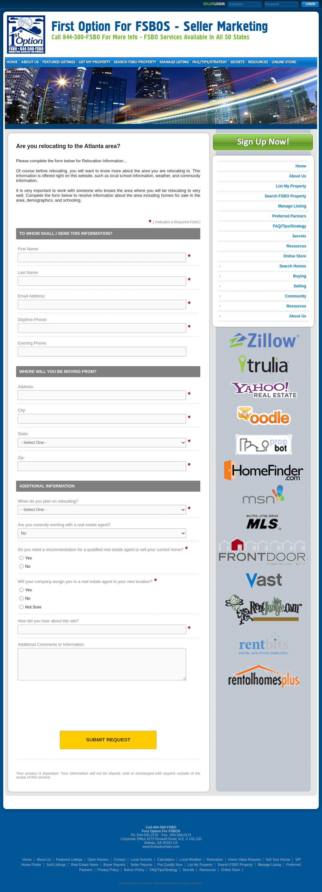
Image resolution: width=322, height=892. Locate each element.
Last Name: (28, 272)
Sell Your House (278, 859)
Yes (25, 558)
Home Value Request (244, 859)
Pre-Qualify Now (170, 865)
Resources (296, 246)
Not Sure (30, 607)
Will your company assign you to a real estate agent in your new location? (85, 581)
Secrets (299, 236)
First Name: (28, 248)
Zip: (21, 457)
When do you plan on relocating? (48, 501)
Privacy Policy (108, 870)
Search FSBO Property (285, 196)
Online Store (294, 256)
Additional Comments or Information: (51, 644)
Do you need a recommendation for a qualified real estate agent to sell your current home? (100, 549)
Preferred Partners (289, 216)
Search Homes (292, 266)
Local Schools (141, 859)
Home (301, 166)
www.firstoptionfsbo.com (161, 846)
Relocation (215, 859)
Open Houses (98, 859)
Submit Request (108, 739)
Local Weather (191, 859)
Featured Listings (69, 859)
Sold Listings (56, 865)
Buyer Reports (114, 865)
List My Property (291, 186)
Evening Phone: (32, 343)
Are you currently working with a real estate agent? (64, 524)
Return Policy (134, 870)
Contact (120, 859)
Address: (26, 386)
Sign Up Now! (263, 142)
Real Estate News (85, 865)
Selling (300, 286)
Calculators (165, 859)
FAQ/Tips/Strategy (289, 226)
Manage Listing (292, 206)
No (24, 566)
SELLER (214, 4)
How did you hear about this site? (48, 620)
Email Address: (31, 296)
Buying (299, 276)
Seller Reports (141, 865)
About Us (297, 176)
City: (22, 410)
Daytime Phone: (32, 319)
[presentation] (108, 707)
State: (23, 433)
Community (295, 296)
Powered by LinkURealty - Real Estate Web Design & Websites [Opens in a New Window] (161, 883)
